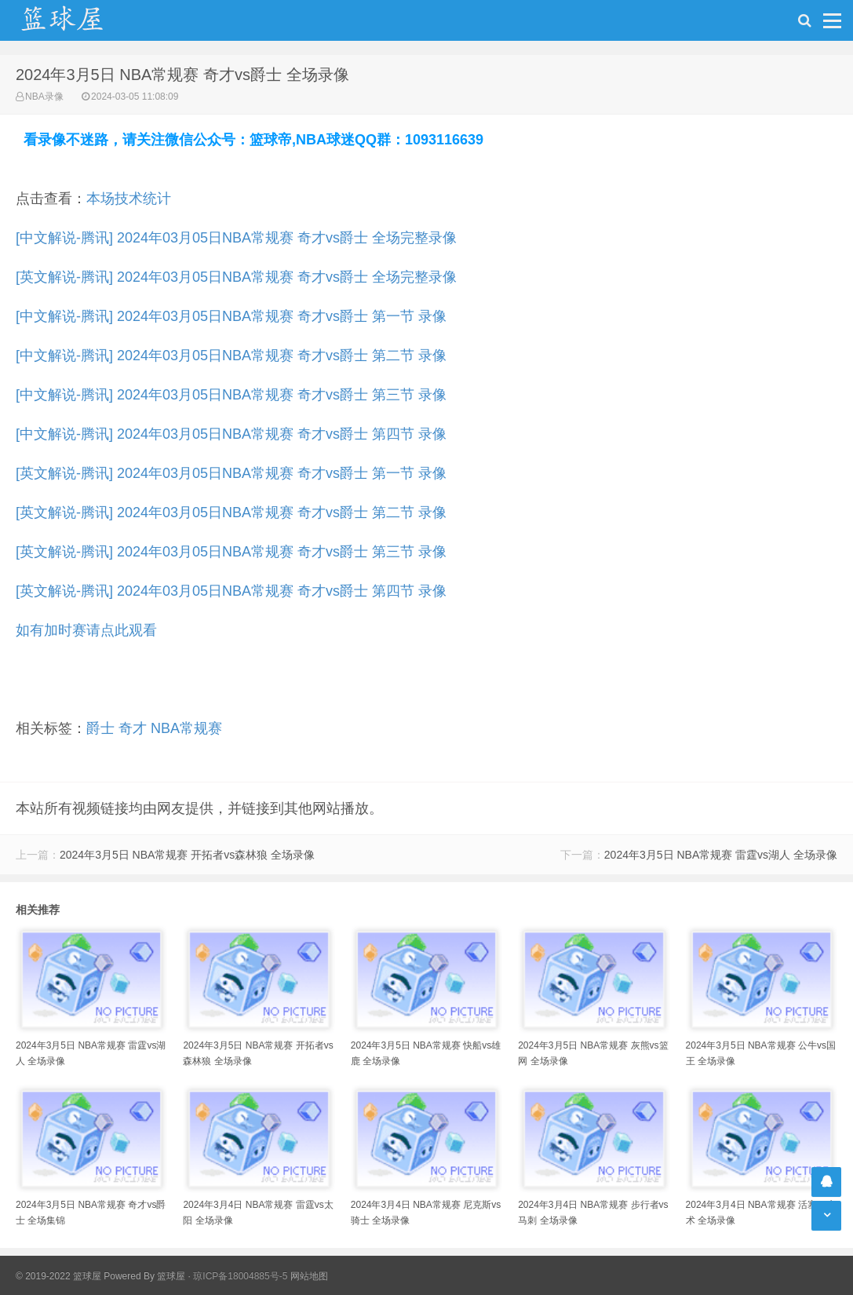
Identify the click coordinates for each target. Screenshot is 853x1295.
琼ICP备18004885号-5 (240, 1276)
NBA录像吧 (78, 20)
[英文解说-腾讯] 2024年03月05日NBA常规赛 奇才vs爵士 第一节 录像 (231, 473)
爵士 (100, 728)
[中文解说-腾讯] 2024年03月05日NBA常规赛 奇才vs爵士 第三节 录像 (231, 395)
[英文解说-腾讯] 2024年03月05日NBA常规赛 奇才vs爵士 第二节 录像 (231, 512)
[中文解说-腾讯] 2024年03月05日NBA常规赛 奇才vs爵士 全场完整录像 (236, 238)
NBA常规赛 (186, 728)
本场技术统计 (128, 198)
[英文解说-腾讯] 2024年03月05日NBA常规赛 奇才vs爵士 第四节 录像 (231, 591)
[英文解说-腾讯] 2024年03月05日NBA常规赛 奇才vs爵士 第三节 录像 (231, 552)
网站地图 (309, 1276)
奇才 (132, 728)
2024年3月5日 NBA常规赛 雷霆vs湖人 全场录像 (720, 854)
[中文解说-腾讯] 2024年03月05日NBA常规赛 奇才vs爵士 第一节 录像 (231, 316)
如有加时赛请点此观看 (86, 630)
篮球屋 (171, 1276)
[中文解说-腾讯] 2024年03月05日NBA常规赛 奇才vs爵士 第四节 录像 (231, 434)
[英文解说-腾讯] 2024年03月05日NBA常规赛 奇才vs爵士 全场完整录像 (236, 277)
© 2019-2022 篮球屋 (58, 1276)
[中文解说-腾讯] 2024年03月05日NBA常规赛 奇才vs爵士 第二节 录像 (231, 355)
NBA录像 (44, 96)
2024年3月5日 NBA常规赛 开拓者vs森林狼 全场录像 (187, 854)
